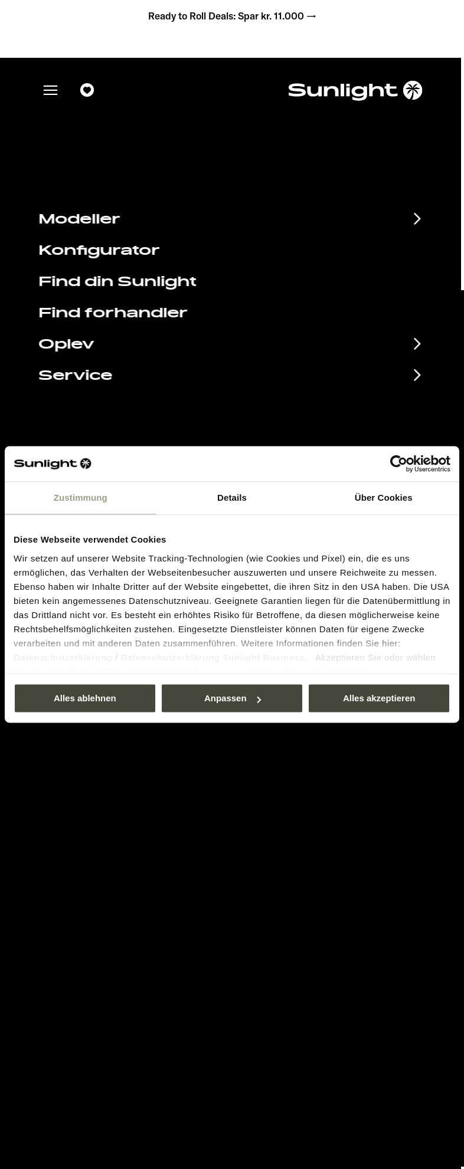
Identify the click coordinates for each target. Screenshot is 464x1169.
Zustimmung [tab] (80, 497)
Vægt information (285, 902)
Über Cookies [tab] (384, 497)
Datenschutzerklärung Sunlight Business (213, 657)
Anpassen (232, 698)
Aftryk (263, 849)
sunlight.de (187, 250)
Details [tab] (232, 497)
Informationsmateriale (128, 852)
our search (305, 250)
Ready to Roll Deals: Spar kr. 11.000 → (232, 17)
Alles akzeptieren (379, 698)
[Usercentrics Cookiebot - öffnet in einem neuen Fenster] (398, 463)
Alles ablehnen (85, 698)
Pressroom (271, 832)
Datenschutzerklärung (63, 657)
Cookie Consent (282, 885)
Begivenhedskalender (127, 833)
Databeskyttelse (283, 867)
